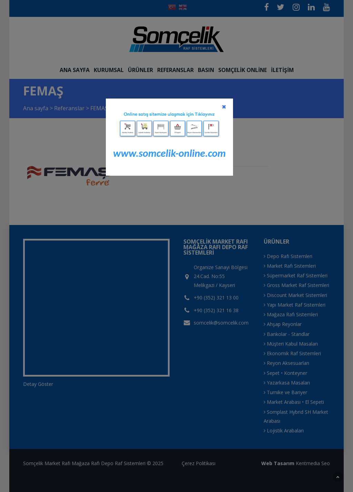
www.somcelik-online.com (169, 153)
